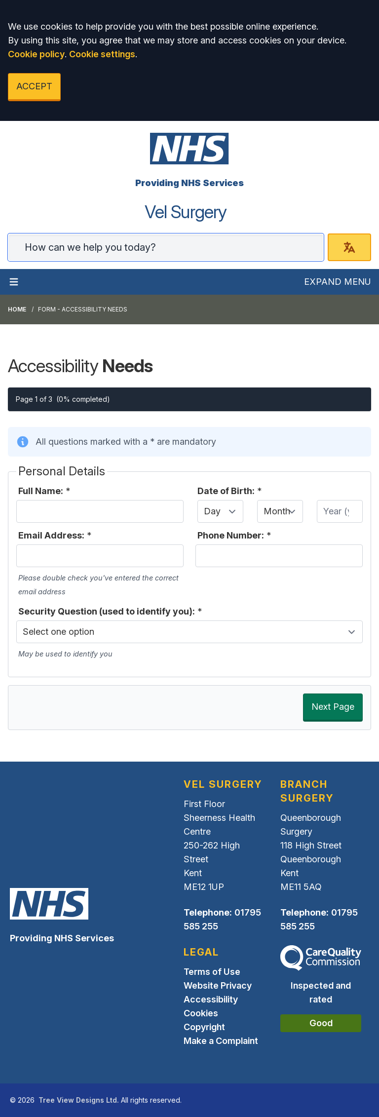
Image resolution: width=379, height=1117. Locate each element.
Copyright (204, 1027)
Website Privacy (218, 985)
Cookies (201, 1013)
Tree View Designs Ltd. (78, 1100)
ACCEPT (34, 86)
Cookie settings (102, 54)
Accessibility (211, 999)
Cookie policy (36, 54)
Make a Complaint (221, 1041)
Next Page (332, 706)
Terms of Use (212, 971)
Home (17, 309)
